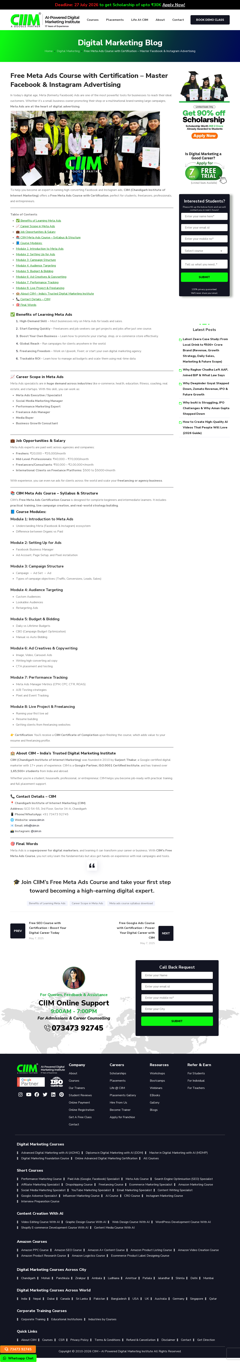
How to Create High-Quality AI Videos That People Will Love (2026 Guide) (205, 427)
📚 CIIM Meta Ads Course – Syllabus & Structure (48, 237)
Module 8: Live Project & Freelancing (40, 288)
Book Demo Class (210, 20)
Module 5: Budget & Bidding (34, 271)
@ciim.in (36, 831)
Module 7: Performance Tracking (37, 282)
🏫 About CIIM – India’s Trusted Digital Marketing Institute (55, 294)
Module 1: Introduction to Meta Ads (40, 249)
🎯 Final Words (26, 305)
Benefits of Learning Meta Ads (47, 903)
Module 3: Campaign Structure (36, 260)
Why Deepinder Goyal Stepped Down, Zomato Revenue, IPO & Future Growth (206, 389)
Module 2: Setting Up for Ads (35, 254)
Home (49, 51)
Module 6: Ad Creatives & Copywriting (41, 277)
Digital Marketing (68, 51)
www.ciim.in (36, 820)
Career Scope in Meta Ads (87, 903)
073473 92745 (73, 1028)
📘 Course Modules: (29, 243)
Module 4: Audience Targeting (36, 266)
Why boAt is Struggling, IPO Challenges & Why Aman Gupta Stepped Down (206, 408)
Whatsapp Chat (18, 1358)
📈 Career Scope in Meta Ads (35, 226)
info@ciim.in (31, 826)
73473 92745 (18, 1349)
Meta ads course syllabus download (131, 903)
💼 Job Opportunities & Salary (36, 232)
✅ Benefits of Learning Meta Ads (38, 221)
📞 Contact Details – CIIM (33, 299)
